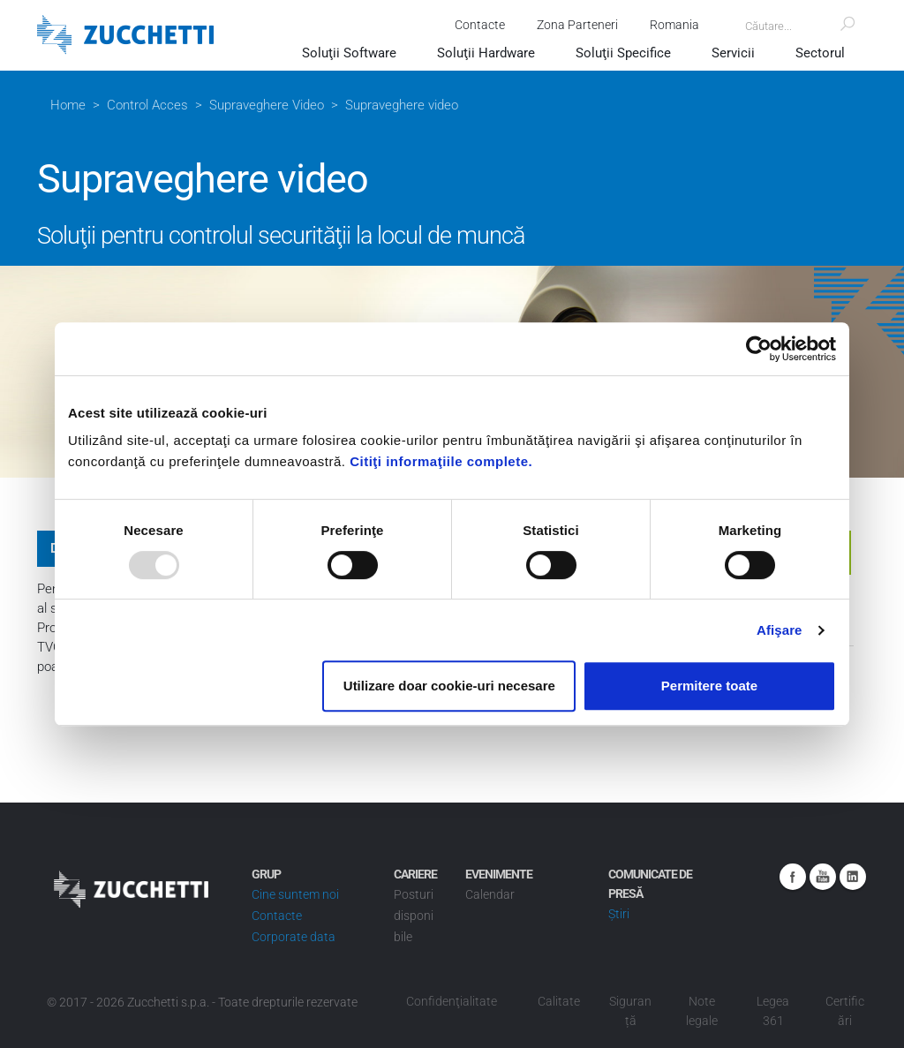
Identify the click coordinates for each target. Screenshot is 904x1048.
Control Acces (147, 105)
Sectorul (820, 53)
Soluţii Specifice (623, 53)
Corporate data (293, 937)
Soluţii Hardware (486, 53)
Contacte (480, 25)
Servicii (733, 53)
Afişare (779, 629)
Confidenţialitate (451, 1001)
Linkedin (853, 876)
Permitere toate (709, 685)
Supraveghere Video (266, 105)
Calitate (559, 1001)
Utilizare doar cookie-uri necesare (449, 685)
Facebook (793, 876)
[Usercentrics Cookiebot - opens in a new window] (759, 349)
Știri (618, 914)
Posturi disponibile (413, 915)
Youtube (823, 876)
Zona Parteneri (577, 25)
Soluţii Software (349, 53)
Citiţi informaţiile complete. (441, 461)
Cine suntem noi (295, 894)
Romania (674, 25)
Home (68, 105)
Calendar (490, 894)
